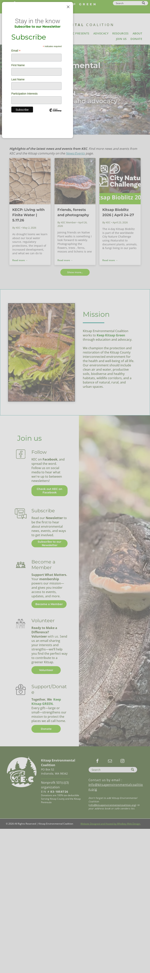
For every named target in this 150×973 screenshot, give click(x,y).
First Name (18, 65)
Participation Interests (24, 93)
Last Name (18, 79)
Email (16, 51)
